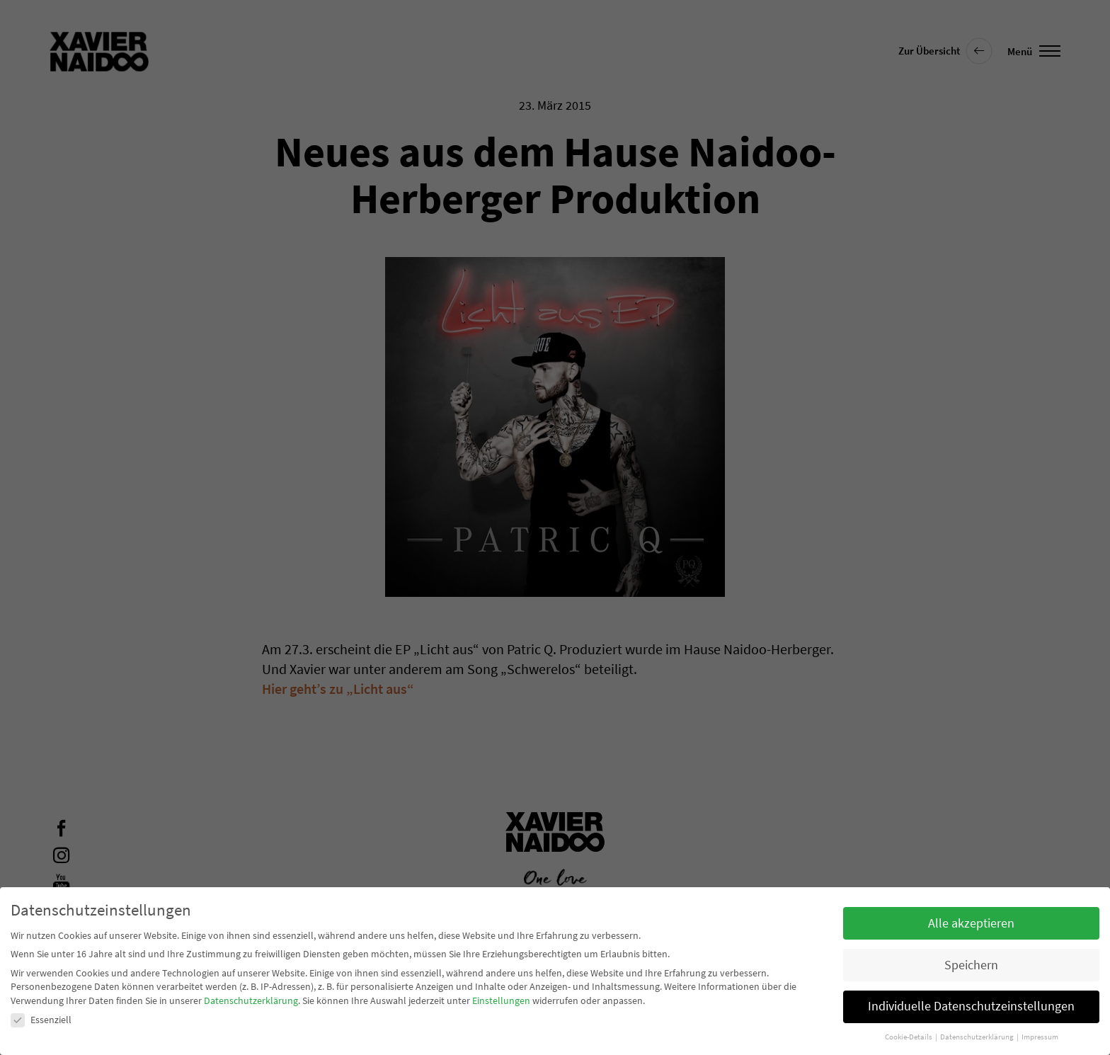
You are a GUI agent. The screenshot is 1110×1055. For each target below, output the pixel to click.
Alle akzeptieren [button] (971, 923)
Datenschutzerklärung (251, 1000)
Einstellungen (501, 1000)
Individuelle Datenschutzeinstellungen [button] (971, 1006)
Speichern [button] (971, 965)
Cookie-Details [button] (909, 1037)
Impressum (1040, 1037)
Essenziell (41, 1019)
